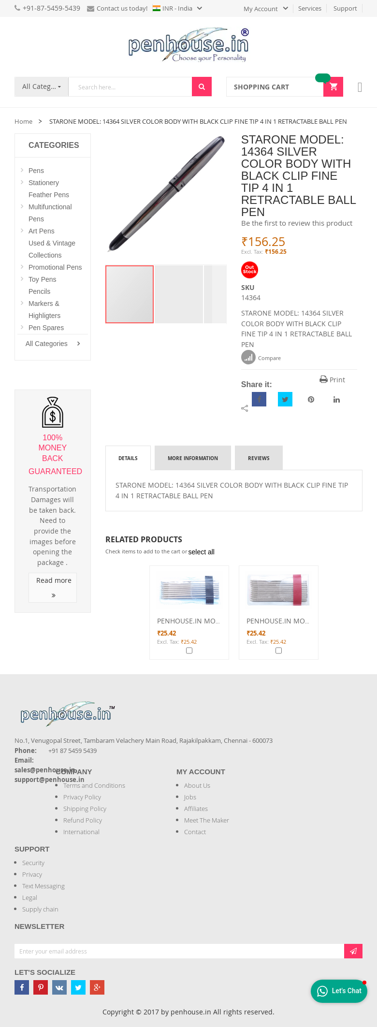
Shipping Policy (84, 808)
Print (332, 379)
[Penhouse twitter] (78, 987)
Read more (54, 587)
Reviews (259, 458)
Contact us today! (117, 8)
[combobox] (130, 86)
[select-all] (201, 552)
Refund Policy (82, 820)
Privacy (32, 874)
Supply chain (40, 909)
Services (309, 8)
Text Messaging (43, 886)
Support (345, 8)
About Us (197, 785)
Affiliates (196, 808)
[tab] (128, 458)
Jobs (190, 797)
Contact (195, 831)
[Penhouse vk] (59, 987)
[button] (179, 294)
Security (33, 862)
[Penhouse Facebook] (21, 987)
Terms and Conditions (94, 785)
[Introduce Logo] (120, 705)
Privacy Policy (82, 797)
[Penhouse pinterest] (40, 987)
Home (23, 121)
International (81, 831)
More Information (193, 458)
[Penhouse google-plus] (97, 987)
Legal (29, 897)
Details (128, 458)
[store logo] (188, 44)
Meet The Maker (206, 820)
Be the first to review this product (296, 223)
